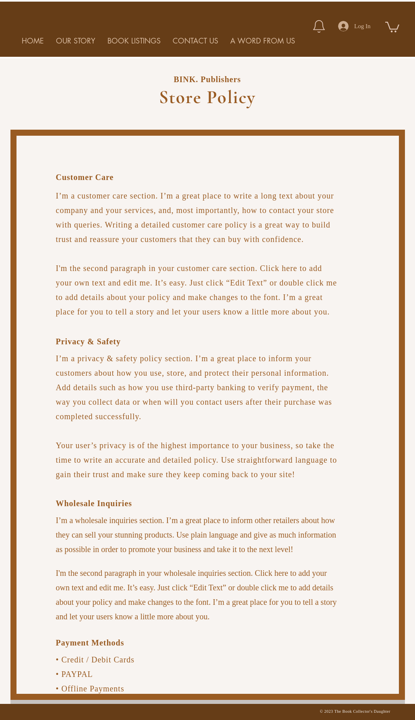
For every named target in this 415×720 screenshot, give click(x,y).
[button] (392, 26)
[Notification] (319, 26)
